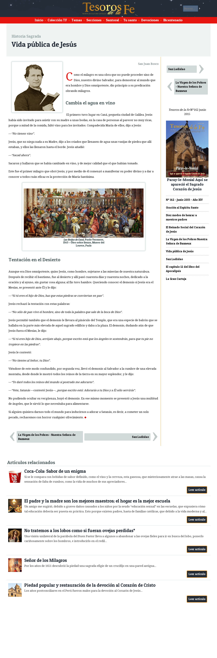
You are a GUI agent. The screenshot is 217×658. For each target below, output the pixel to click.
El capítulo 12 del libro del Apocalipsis (182, 269)
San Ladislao (140, 437)
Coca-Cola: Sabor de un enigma (55, 471)
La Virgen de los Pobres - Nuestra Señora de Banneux (47, 437)
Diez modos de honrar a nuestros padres (181, 217)
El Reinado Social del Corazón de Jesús (185, 229)
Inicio (39, 20)
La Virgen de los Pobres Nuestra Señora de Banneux (186, 241)
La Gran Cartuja (176, 279)
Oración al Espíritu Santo (182, 207)
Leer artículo (197, 489)
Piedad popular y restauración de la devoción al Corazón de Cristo (89, 585)
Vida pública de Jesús (180, 251)
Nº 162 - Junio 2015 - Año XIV (184, 199)
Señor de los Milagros (45, 560)
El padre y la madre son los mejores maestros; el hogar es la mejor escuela (97, 501)
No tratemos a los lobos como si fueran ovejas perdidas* (79, 530)
